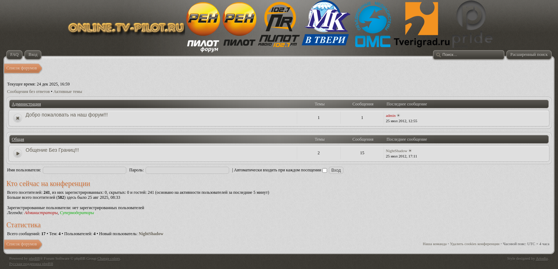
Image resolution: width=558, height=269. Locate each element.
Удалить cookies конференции (475, 244)
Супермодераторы (77, 212)
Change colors (109, 258)
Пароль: (136, 169)
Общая (18, 139)
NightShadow (396, 151)
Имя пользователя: (24, 169)
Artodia (542, 258)
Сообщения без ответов (28, 91)
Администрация (26, 104)
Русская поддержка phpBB (31, 264)
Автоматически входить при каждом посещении (280, 169)
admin (391, 115)
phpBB (34, 258)
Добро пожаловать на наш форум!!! (67, 115)
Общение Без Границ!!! (52, 150)
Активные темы (67, 91)
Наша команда (435, 244)
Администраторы (41, 212)
